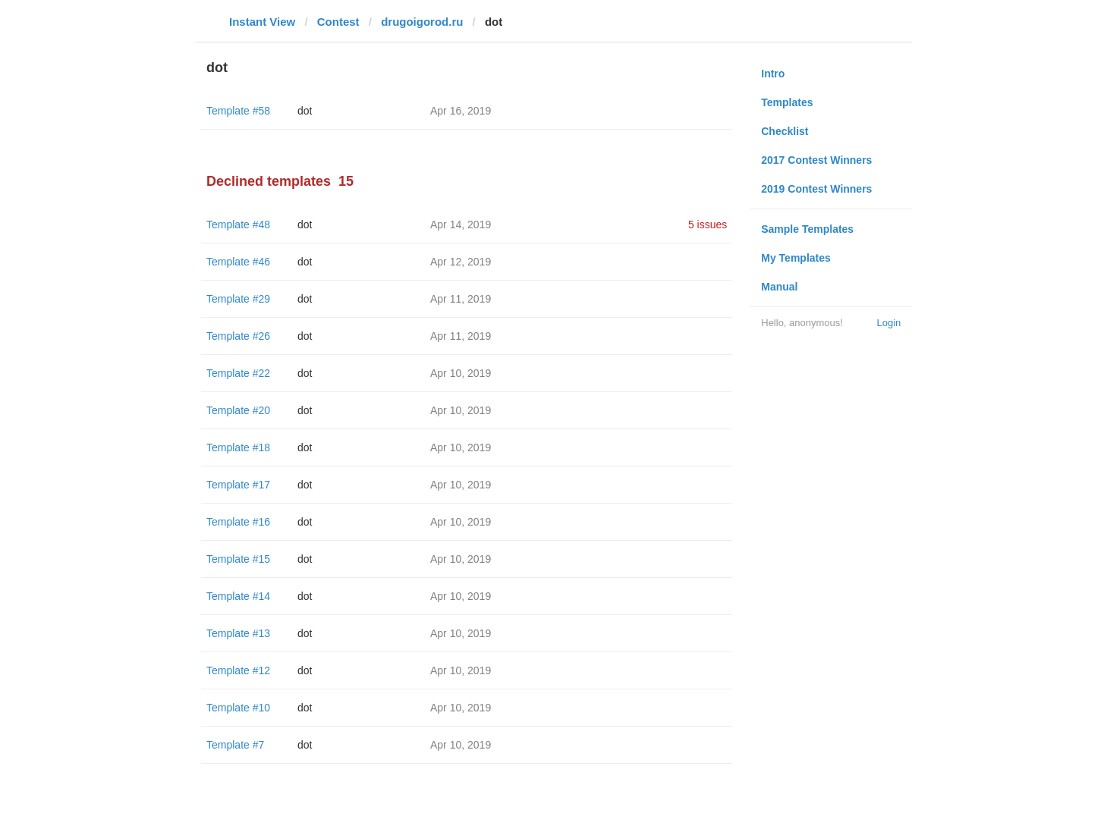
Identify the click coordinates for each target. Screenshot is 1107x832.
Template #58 (238, 111)
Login (888, 322)
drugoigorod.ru (422, 21)
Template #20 (238, 410)
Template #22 (238, 373)
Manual (779, 287)
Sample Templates (807, 229)
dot (304, 111)
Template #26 (238, 336)
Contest (338, 21)
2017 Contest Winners (816, 160)
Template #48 (238, 224)
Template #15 (238, 559)
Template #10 (238, 708)
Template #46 (238, 262)
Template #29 (238, 299)
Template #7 (235, 745)
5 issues (707, 224)
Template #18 (238, 447)
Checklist (784, 131)
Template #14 (238, 596)
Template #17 (238, 485)
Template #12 (238, 670)
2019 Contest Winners (816, 189)
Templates (787, 102)
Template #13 (238, 633)
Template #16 (238, 522)
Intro (773, 74)
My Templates (796, 258)
